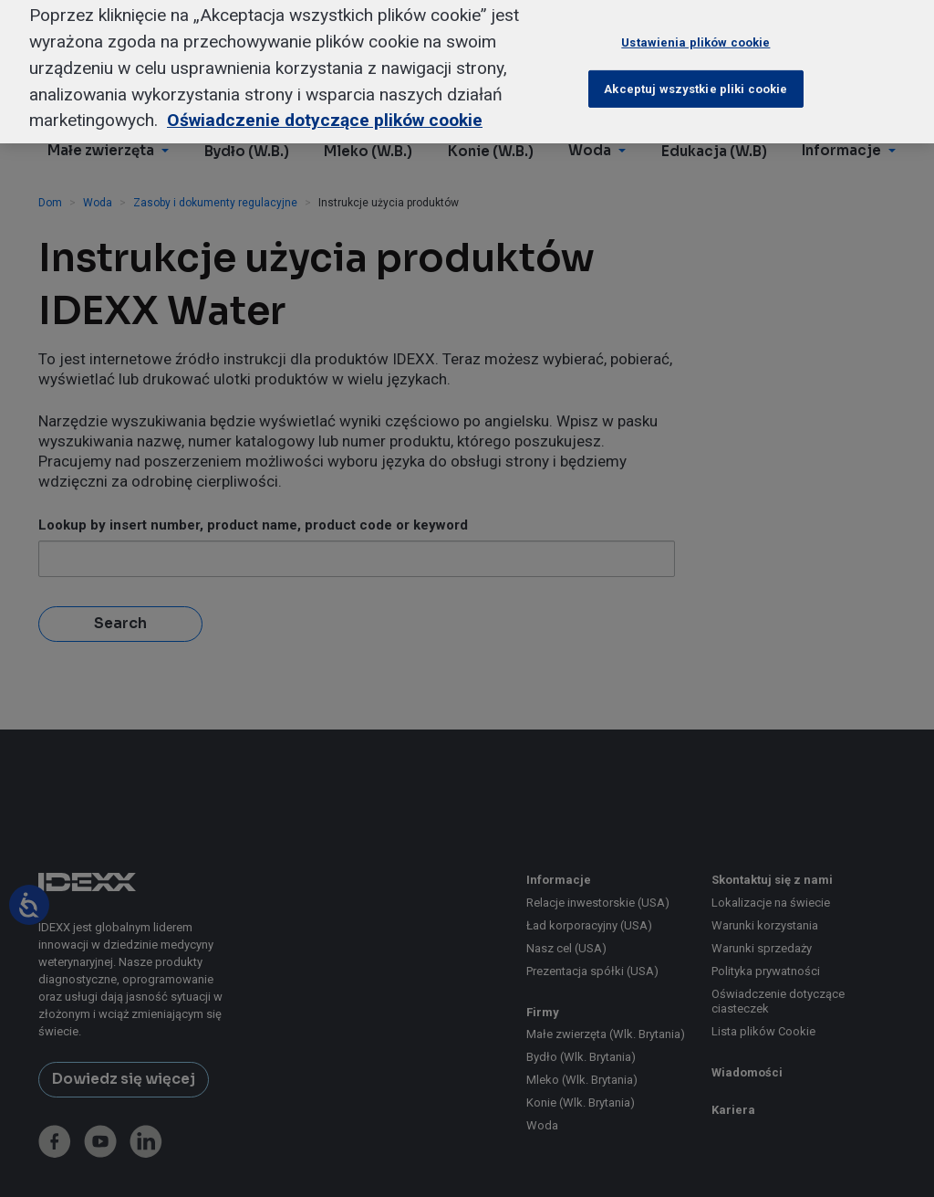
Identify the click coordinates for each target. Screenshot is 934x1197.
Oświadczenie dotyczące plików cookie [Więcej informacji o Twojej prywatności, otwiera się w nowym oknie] (325, 105)
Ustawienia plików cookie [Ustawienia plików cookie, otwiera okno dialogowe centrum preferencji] (695, 28)
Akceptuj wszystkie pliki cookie (695, 73)
